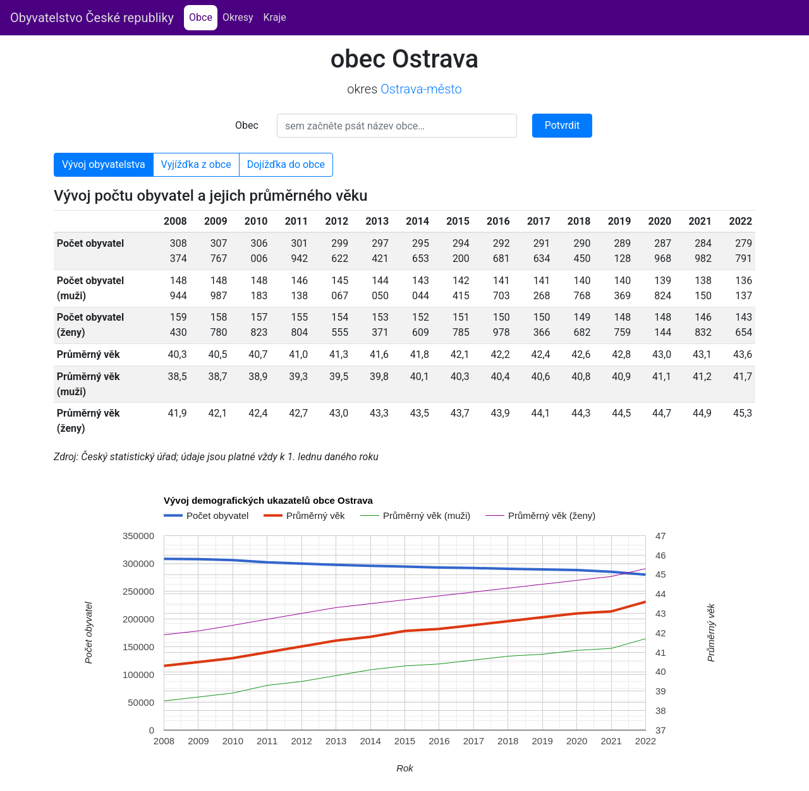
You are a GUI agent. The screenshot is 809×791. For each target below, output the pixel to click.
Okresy (237, 17)
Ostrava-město (421, 89)
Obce (203, 16)
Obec (247, 125)
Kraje (275, 17)
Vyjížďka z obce (196, 164)
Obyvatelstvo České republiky (92, 17)
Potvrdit (562, 125)
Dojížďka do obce (286, 164)
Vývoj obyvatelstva (103, 164)
